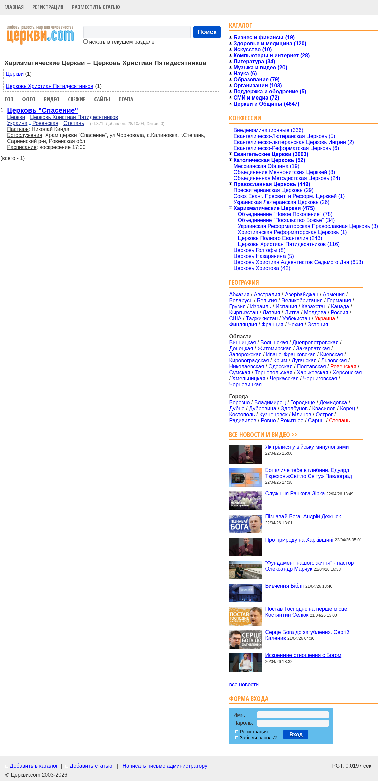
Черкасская (284, 378)
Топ (8, 99)
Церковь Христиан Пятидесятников (49, 86)
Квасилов (323, 408)
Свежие (76, 99)
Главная (14, 7)
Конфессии (245, 117)
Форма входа (248, 698)
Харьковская (312, 372)
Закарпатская (313, 348)
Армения (334, 294)
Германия (339, 300)
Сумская (239, 372)
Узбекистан (296, 318)
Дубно (236, 408)
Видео (51, 99)
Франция (272, 324)
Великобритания (302, 300)
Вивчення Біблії (284, 586)
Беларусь (240, 300)
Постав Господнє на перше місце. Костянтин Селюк (307, 612)
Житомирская (274, 348)
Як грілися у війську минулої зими (307, 447)
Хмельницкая (248, 378)
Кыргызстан (243, 312)
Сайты (102, 99)
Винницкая (242, 342)
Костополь (242, 414)
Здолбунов (294, 408)
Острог (324, 414)
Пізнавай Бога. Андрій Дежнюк (303, 516)
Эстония (318, 324)
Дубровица (262, 408)
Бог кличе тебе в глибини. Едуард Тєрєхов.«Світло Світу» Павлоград (308, 473)
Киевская (331, 354)
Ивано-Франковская (291, 354)
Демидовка (333, 402)
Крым (280, 360)
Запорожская (245, 354)
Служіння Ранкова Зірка (295, 493)
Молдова (315, 312)
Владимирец (270, 402)
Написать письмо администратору (164, 766)
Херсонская (347, 372)
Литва (292, 312)
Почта (126, 99)
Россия (339, 312)
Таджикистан (262, 318)
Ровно (268, 420)
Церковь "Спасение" (42, 110)
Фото (28, 99)
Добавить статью (91, 766)
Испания (286, 306)
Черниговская (320, 378)
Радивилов (242, 420)
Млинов (301, 414)
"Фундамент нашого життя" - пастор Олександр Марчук (309, 566)
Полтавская (311, 366)
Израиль (260, 306)
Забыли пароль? (258, 737)
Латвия (271, 312)
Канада (340, 306)
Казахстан (314, 306)
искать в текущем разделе (118, 42)
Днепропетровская (315, 342)
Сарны (316, 420)
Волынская (274, 342)
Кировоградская (249, 360)
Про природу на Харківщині (299, 539)
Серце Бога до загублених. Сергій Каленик (307, 635)
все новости (244, 684)
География (244, 282)
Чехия (295, 324)
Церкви (15, 74)
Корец (347, 408)
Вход (296, 734)
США (235, 318)
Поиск (207, 31)
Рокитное (292, 420)
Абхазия (239, 294)
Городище (302, 402)
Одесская (280, 366)
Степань (73, 123)
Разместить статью (96, 7)
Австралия (267, 294)
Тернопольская (273, 372)
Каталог (240, 25)
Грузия (237, 306)
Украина (17, 123)
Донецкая (241, 348)
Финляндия (243, 324)
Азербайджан (301, 294)
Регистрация (47, 7)
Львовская (334, 360)
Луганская (304, 360)
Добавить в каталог (34, 766)
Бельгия (267, 300)
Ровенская (45, 123)
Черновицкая (245, 384)
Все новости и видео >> (263, 434)
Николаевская (246, 366)
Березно (239, 402)
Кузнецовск (273, 414)
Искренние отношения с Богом (303, 655)
